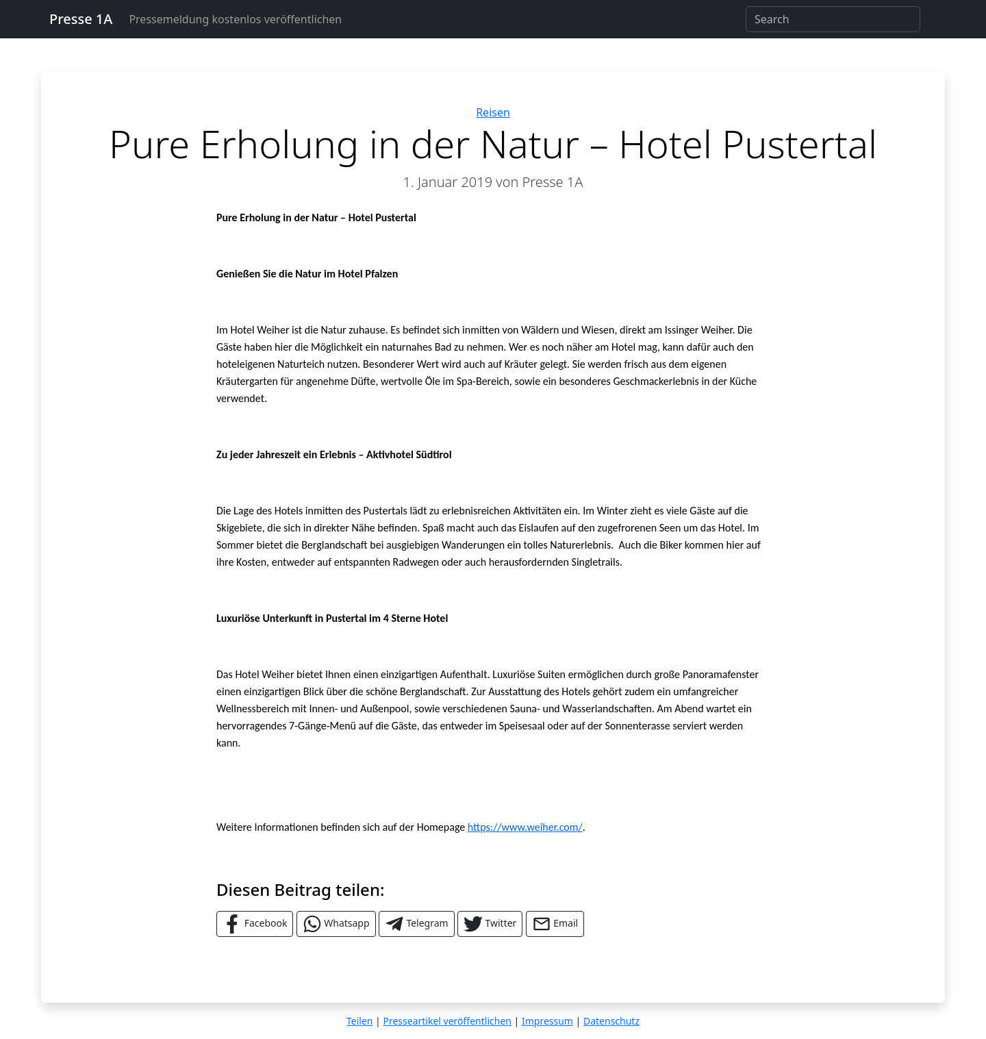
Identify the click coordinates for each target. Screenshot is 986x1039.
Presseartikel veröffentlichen (447, 1020)
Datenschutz (611, 1020)
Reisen (493, 112)
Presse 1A (80, 19)
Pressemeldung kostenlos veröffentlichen (235, 19)
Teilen (359, 1020)
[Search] (833, 19)
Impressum (547, 1020)
